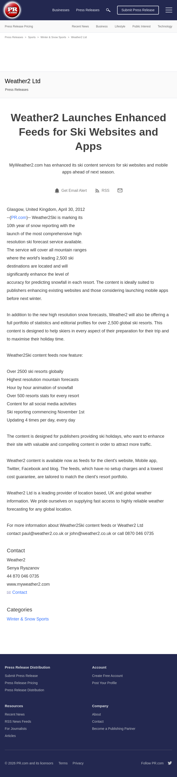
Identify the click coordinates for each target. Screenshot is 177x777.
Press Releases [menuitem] (87, 10)
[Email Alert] (57, 190)
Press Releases (14, 37)
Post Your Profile (104, 683)
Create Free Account (107, 676)
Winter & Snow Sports (53, 37)
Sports (32, 37)
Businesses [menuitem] (60, 10)
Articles (10, 736)
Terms (63, 763)
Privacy (78, 763)
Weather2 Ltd (79, 37)
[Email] (120, 190)
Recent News (15, 714)
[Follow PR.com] (168, 763)
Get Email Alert (74, 191)
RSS (105, 191)
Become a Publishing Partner (113, 729)
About (96, 714)
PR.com (18, 217)
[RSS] (98, 190)
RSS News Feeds (18, 721)
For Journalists (16, 729)
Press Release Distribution (24, 690)
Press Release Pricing (21, 683)
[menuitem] (108, 10)
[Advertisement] (88, 55)
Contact (17, 592)
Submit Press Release (138, 10)
